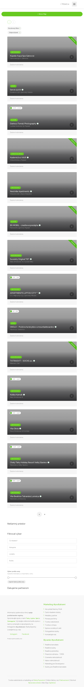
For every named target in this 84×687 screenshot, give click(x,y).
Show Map (42, 14)
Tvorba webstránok (52, 622)
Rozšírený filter (13, 28)
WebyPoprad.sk (39, 680)
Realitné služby (50, 648)
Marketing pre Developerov (54, 664)
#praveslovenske (34, 683)
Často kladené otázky (53, 612)
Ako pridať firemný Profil (53, 609)
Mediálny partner (51, 615)
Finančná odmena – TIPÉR (54, 654)
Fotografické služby (52, 631)
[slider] (8, 578)
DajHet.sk (52, 683)
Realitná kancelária (51, 645)
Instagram (13, 634)
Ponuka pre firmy (51, 619)
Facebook (25, 634)
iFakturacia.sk (64, 680)
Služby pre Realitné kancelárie (55, 667)
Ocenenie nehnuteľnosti (53, 657)
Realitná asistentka (51, 651)
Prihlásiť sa (65, 4)
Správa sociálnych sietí (53, 628)
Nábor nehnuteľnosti (52, 660)
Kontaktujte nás (50, 634)
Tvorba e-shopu (51, 625)
